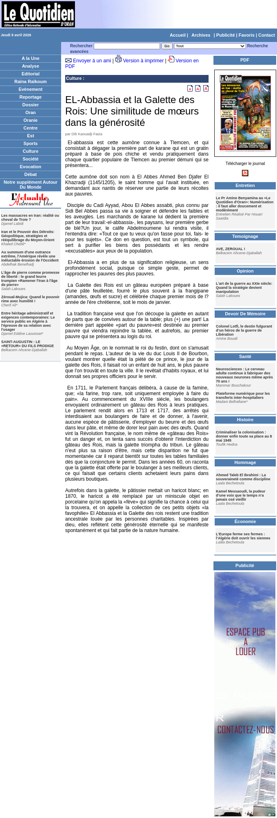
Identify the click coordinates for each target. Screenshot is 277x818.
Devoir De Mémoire (245, 313)
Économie (245, 521)
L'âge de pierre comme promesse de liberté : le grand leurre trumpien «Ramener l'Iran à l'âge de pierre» (30, 278)
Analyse (30, 66)
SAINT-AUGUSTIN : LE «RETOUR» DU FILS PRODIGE (27, 344)
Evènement (31, 89)
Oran (30, 112)
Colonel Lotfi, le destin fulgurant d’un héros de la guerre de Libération (244, 330)
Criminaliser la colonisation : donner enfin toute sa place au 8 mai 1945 (244, 436)
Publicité (225, 35)
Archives (200, 35)
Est (30, 135)
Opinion (245, 270)
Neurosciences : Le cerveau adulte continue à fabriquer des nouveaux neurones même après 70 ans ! (244, 375)
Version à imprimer (143, 61)
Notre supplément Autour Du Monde (30, 184)
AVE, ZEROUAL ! (230, 249)
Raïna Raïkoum (30, 81)
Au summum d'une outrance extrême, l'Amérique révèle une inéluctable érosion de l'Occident (30, 256)
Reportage (31, 97)
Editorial (31, 73)
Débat (30, 174)
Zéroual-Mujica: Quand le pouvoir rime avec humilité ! (30, 299)
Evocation (31, 166)
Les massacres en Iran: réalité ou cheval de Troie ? (30, 217)
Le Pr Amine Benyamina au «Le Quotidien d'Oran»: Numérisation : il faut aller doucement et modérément (244, 204)
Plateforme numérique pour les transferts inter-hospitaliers (243, 395)
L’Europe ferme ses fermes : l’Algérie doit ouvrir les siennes (243, 536)
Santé (245, 356)
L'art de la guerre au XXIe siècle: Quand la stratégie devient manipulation (244, 287)
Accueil (178, 35)
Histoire (245, 419)
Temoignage (245, 236)
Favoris (247, 35)
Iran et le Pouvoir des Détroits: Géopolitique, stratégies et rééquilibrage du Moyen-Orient (28, 236)
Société (30, 158)
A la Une (31, 58)
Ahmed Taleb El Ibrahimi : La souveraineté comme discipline (243, 477)
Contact (266, 35)
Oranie (31, 120)
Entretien (245, 185)
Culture (31, 151)
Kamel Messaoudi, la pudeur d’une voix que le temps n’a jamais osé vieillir (241, 495)
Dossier (30, 104)
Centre (31, 127)
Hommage (245, 462)
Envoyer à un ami (92, 61)
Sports (31, 143)
